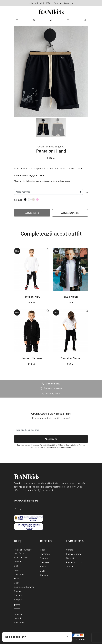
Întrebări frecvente (51, 388)
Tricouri (17, 570)
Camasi (17, 591)
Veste (43, 566)
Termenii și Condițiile (47, 445)
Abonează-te (51, 439)
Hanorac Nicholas (31, 358)
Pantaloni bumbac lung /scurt (51, 146)
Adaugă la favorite (70, 213)
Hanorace (19, 574)
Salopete (18, 599)
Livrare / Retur (51, 393)
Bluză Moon (70, 296)
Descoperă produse (64, 3)
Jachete (18, 561)
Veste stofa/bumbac (24, 587)
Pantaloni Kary (31, 296)
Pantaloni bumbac (75, 562)
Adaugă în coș (32, 213)
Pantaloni (44, 558)
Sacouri (18, 595)
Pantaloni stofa (21, 557)
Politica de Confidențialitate (68, 445)
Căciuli (17, 582)
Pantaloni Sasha (70, 358)
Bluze (16, 578)
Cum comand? (51, 383)
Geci (16, 566)
